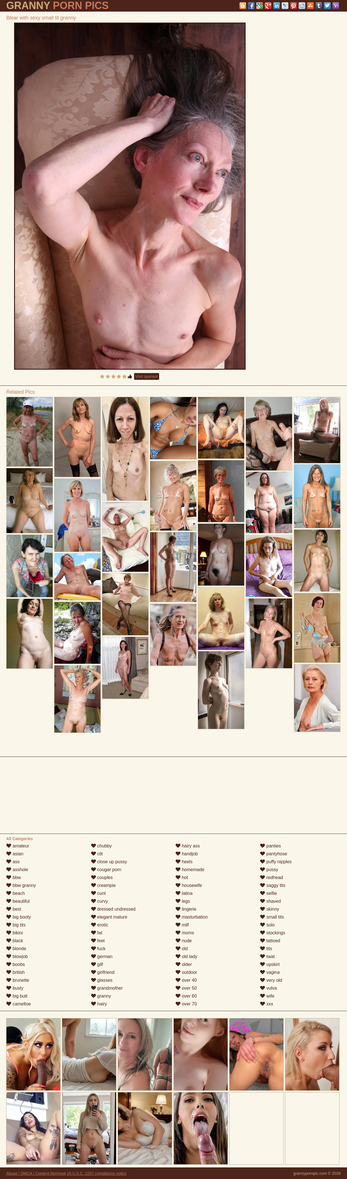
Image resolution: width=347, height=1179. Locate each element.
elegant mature (109, 917)
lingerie (185, 909)
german (102, 956)
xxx (266, 1004)
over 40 (186, 980)
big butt (16, 996)
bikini (14, 932)
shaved (270, 901)
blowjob (17, 956)
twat (267, 956)
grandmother (107, 988)
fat (96, 932)
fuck (98, 948)
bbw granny (21, 885)
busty (14, 988)
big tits (16, 924)
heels (184, 861)
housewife (188, 885)
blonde (16, 948)
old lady (186, 956)
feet (98, 940)
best (13, 909)
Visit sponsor (146, 376)
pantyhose (273, 853)
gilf (97, 964)
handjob (186, 853)
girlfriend (103, 972)
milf (182, 924)
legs (182, 901)
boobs (15, 964)
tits (266, 948)
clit (97, 853)
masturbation (191, 917)
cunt (98, 893)
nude (183, 940)
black (14, 940)
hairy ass (187, 845)
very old (271, 980)
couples (102, 877)
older (183, 964)
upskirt (270, 964)
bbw (13, 877)
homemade (189, 869)
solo (267, 924)
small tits (272, 917)
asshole (17, 869)
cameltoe (18, 1004)
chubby (101, 845)
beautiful (18, 901)
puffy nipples (276, 861)
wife (267, 996)
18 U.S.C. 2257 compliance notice (96, 1173)
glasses (102, 980)
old (181, 948)
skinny (269, 909)
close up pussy (109, 861)
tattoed (270, 940)
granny (101, 996)
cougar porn (106, 869)
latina (184, 893)
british (15, 972)
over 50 (186, 988)
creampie (103, 885)
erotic (99, 924)
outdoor (186, 972)
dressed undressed (113, 909)
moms (184, 932)
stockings (272, 932)
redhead (271, 877)
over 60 (186, 996)
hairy (99, 1004)
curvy (99, 901)
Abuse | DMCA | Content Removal (36, 1173)
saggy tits (272, 885)
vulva (268, 988)
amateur (17, 845)
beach (15, 893)
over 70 (186, 1004)
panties (270, 845)
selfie (268, 893)
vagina (270, 972)
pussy (269, 869)
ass (12, 861)
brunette (17, 980)
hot (181, 877)
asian (14, 853)
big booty (18, 917)
